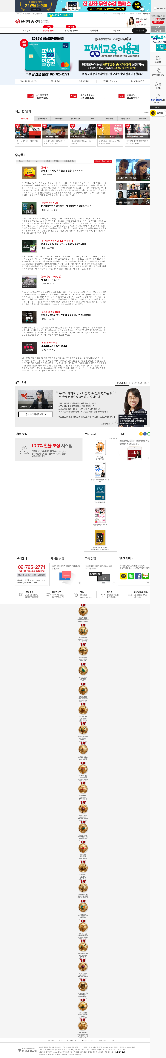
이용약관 (73, 1040)
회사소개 (51, 1040)
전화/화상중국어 (69, 161)
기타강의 (47, 161)
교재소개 (138, 14)
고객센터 (131, 14)
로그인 (106, 14)
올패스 (21, 161)
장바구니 (123, 14)
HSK (37, 161)
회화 (28, 161)
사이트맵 (115, 1040)
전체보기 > (147, 112)
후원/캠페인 (103, 1040)
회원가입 (116, 14)
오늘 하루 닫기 (161, 8)
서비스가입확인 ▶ (121, 1052)
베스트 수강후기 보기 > (103, 161)
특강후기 (56, 161)
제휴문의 (62, 1040)
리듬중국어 (26, 14)
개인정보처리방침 (87, 1040)
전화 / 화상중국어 (37, 14)
